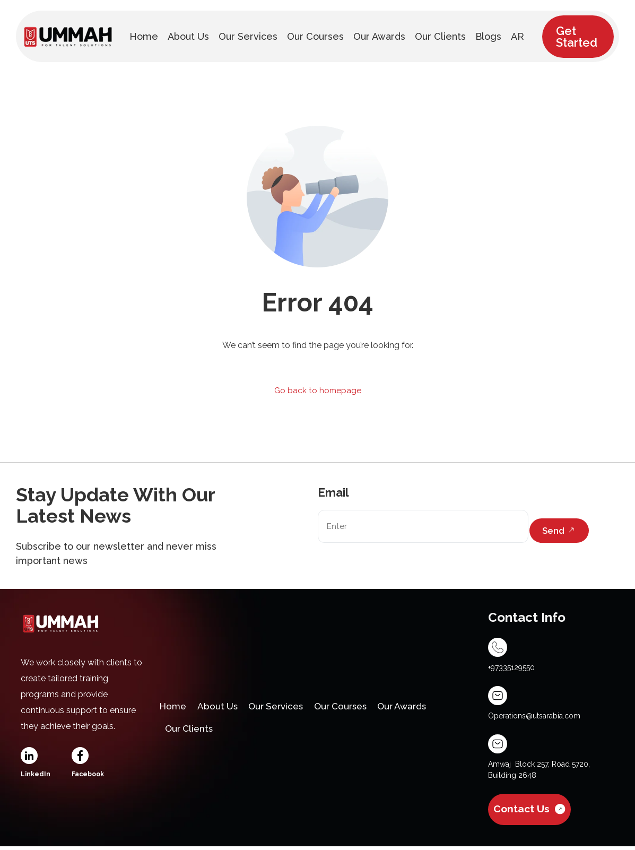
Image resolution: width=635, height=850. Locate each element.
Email (333, 493)
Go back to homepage (317, 391)
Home (174, 706)
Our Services (284, 706)
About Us (221, 706)
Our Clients (191, 734)
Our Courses (355, 706)
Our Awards (422, 706)
